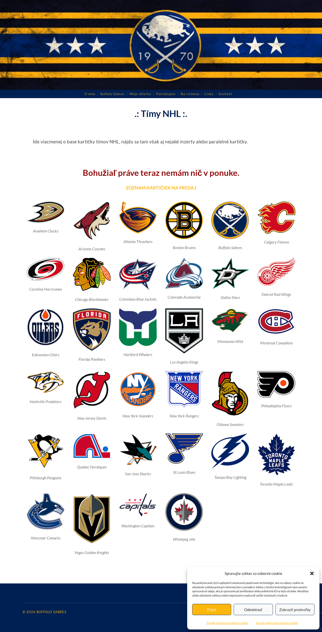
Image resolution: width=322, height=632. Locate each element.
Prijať (211, 609)
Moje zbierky (140, 94)
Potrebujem (166, 94)
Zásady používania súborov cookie (228, 622)
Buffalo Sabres (112, 94)
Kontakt (225, 94)
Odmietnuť (253, 609)
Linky (209, 94)
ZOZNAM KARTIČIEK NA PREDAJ (161, 187)
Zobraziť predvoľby (295, 609)
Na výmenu (190, 94)
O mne (90, 94)
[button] (311, 573)
